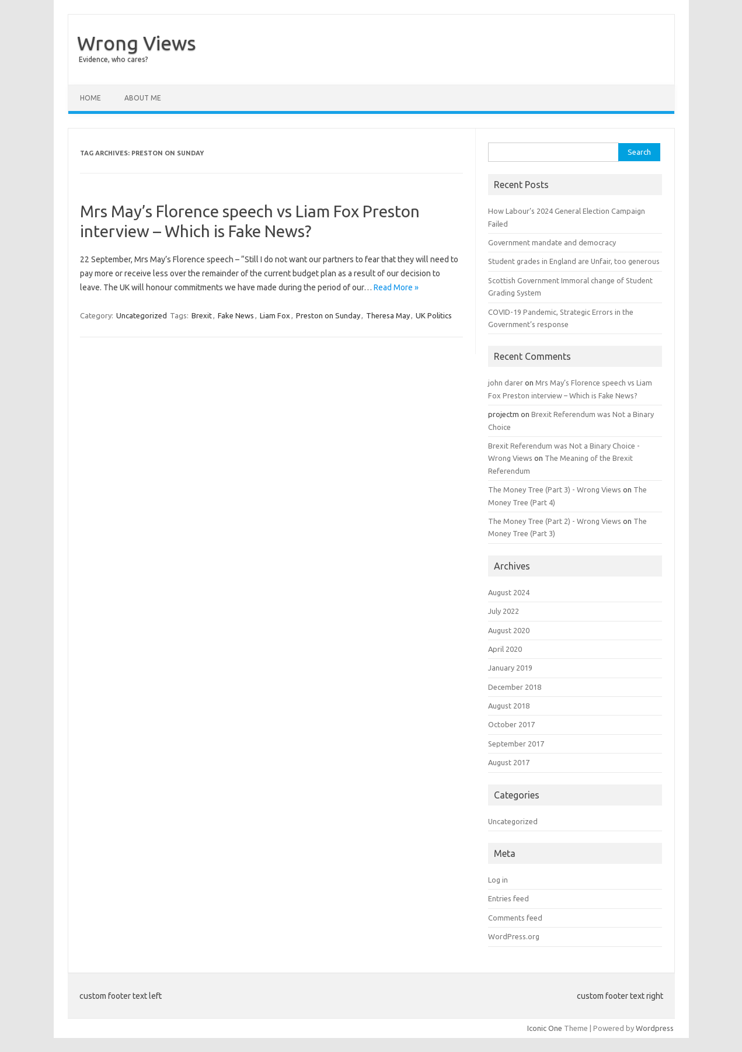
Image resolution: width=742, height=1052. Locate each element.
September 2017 (516, 743)
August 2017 (508, 762)
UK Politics (434, 315)
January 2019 (510, 668)
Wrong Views (136, 43)
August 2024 (508, 592)
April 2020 (505, 649)
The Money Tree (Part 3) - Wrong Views (554, 489)
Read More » (396, 287)
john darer (505, 383)
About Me (142, 98)
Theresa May (388, 315)
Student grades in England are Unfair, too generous (574, 261)
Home (90, 98)
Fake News (236, 315)
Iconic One (544, 1028)
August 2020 (508, 630)
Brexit (201, 315)
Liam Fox (275, 315)
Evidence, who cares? (113, 59)
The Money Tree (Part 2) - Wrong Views (554, 521)
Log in (498, 880)
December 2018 (514, 687)
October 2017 (511, 724)
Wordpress (655, 1028)
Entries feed (508, 898)
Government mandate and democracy (552, 242)
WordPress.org (513, 936)
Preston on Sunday (328, 315)
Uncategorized (141, 315)
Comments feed (515, 918)
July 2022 (503, 611)
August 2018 (508, 706)
